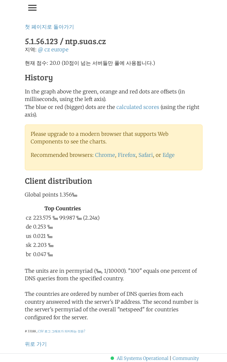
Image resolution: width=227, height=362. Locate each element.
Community (186, 358)
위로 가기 (36, 344)
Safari (145, 155)
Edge (169, 155)
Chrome (105, 155)
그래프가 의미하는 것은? (68, 331)
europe (60, 49)
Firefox (127, 155)
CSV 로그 (44, 331)
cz (47, 49)
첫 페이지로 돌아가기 (49, 26)
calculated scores (137, 107)
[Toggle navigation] (32, 7)
